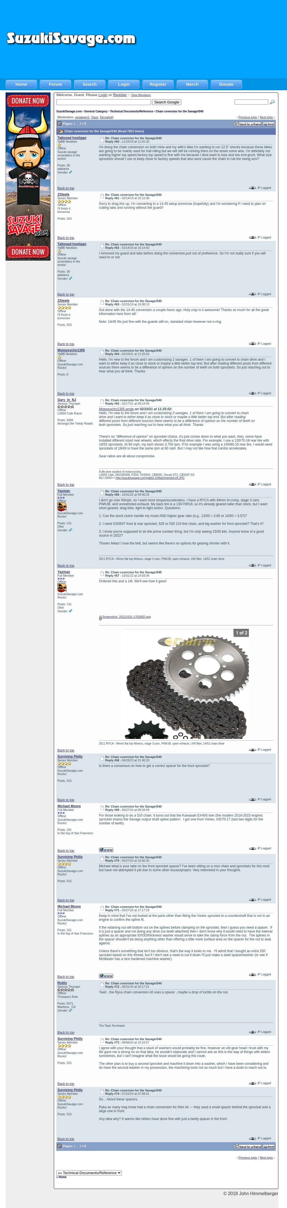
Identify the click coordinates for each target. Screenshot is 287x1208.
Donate (226, 84)
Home (21, 84)
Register (158, 84)
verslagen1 (82, 117)
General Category (95, 111)
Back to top (65, 188)
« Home (61, 1177)
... (77, 123)
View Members (141, 95)
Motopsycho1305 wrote (116, 409)
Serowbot (106, 117)
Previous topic (248, 117)
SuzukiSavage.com (69, 111)
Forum (55, 84)
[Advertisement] (212, 39)
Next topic (266, 117)
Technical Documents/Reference (131, 111)
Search (90, 84)
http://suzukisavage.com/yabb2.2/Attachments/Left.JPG (149, 477)
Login (124, 84)
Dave (94, 117)
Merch (192, 84)
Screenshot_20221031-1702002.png (125, 616)
